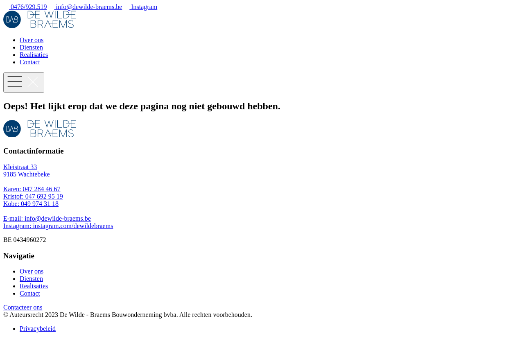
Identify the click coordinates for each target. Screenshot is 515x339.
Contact (30, 62)
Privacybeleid (38, 328)
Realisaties (34, 54)
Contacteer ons (23, 307)
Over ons (31, 39)
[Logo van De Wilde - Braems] (39, 26)
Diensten (31, 47)
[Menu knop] (23, 82)
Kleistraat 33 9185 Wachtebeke (26, 170)
